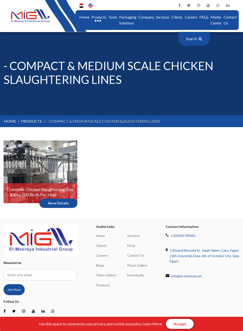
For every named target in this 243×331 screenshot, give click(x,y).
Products (103, 285)
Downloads (135, 275)
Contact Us (230, 20)
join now (14, 290)
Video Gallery (106, 275)
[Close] (180, 324)
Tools (112, 17)
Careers (191, 17)
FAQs (204, 17)
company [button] (146, 17)
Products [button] (98, 17)
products (31, 121)
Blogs (100, 265)
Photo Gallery (137, 265)
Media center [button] (216, 20)
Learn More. (152, 323)
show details (58, 203)
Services (162, 17)
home (84, 16)
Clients (177, 17)
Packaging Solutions (127, 20)
